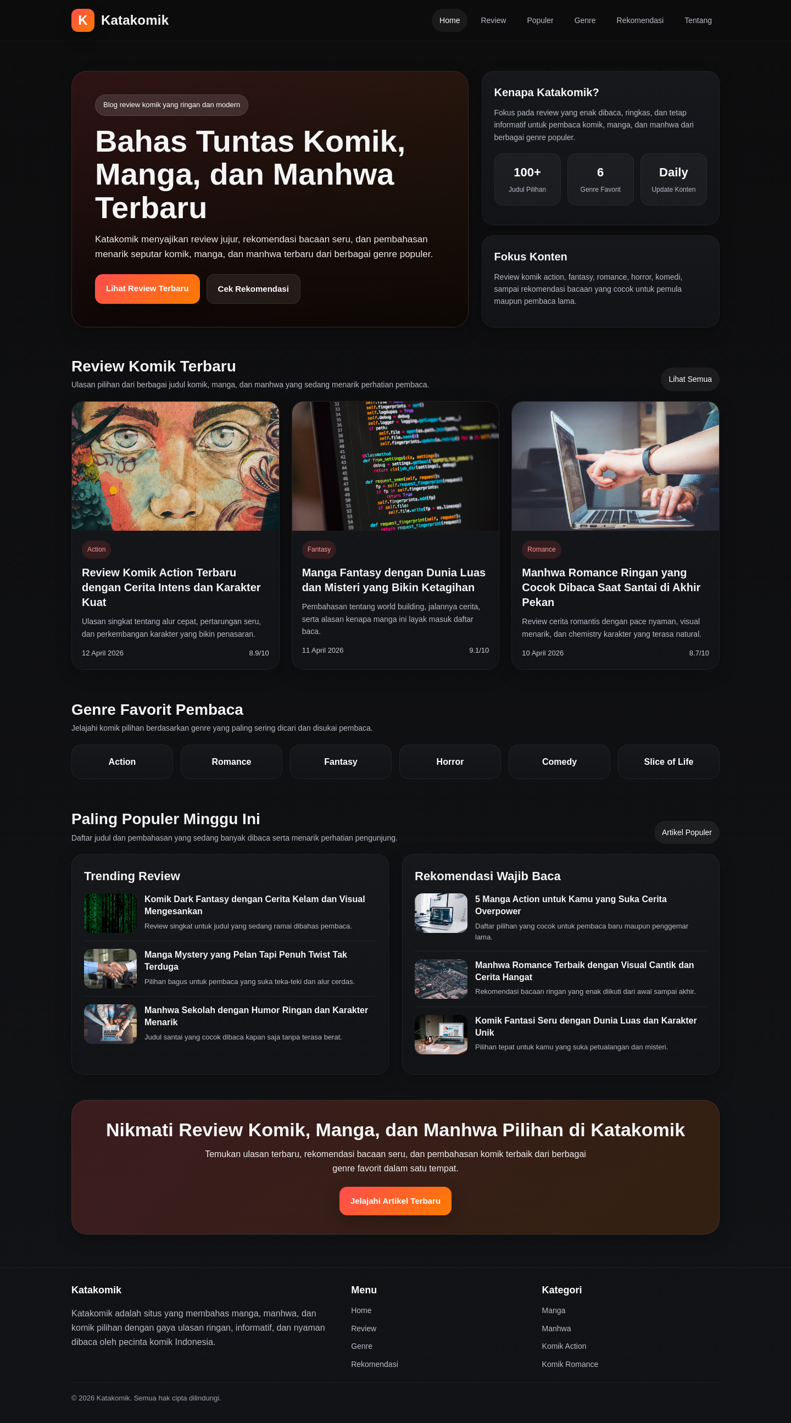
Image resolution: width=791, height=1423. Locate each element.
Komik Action (564, 1346)
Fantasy (340, 761)
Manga (554, 1310)
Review (493, 20)
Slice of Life (669, 761)
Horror (450, 761)
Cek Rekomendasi (253, 288)
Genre (585, 20)
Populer (540, 20)
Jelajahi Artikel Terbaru (395, 1200)
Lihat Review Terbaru (147, 288)
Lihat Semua (690, 379)
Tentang (698, 20)
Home (449, 20)
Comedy (559, 761)
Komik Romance (570, 1364)
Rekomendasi (640, 20)
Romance (231, 761)
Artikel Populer (687, 832)
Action (122, 761)
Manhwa (556, 1328)
